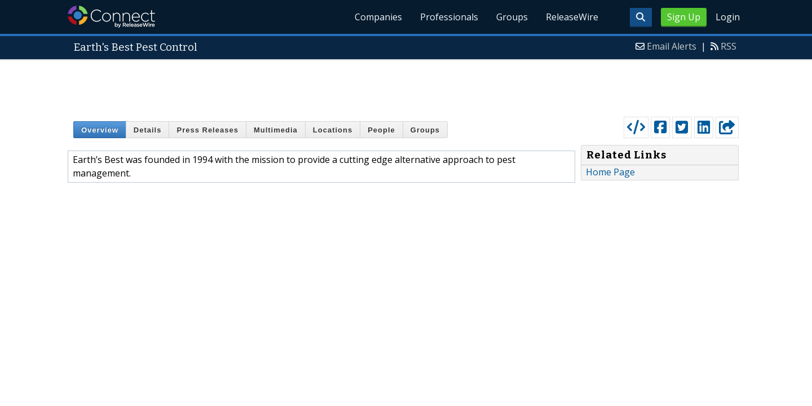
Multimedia (276, 130)
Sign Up (683, 17)
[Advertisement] (406, 85)
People (381, 130)
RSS (728, 46)
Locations (332, 130)
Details (148, 130)
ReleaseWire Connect (111, 17)
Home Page (610, 172)
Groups (512, 17)
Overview (99, 130)
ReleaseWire (572, 17)
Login (728, 17)
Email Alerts (671, 46)
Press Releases (207, 130)
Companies (378, 17)
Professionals (449, 17)
